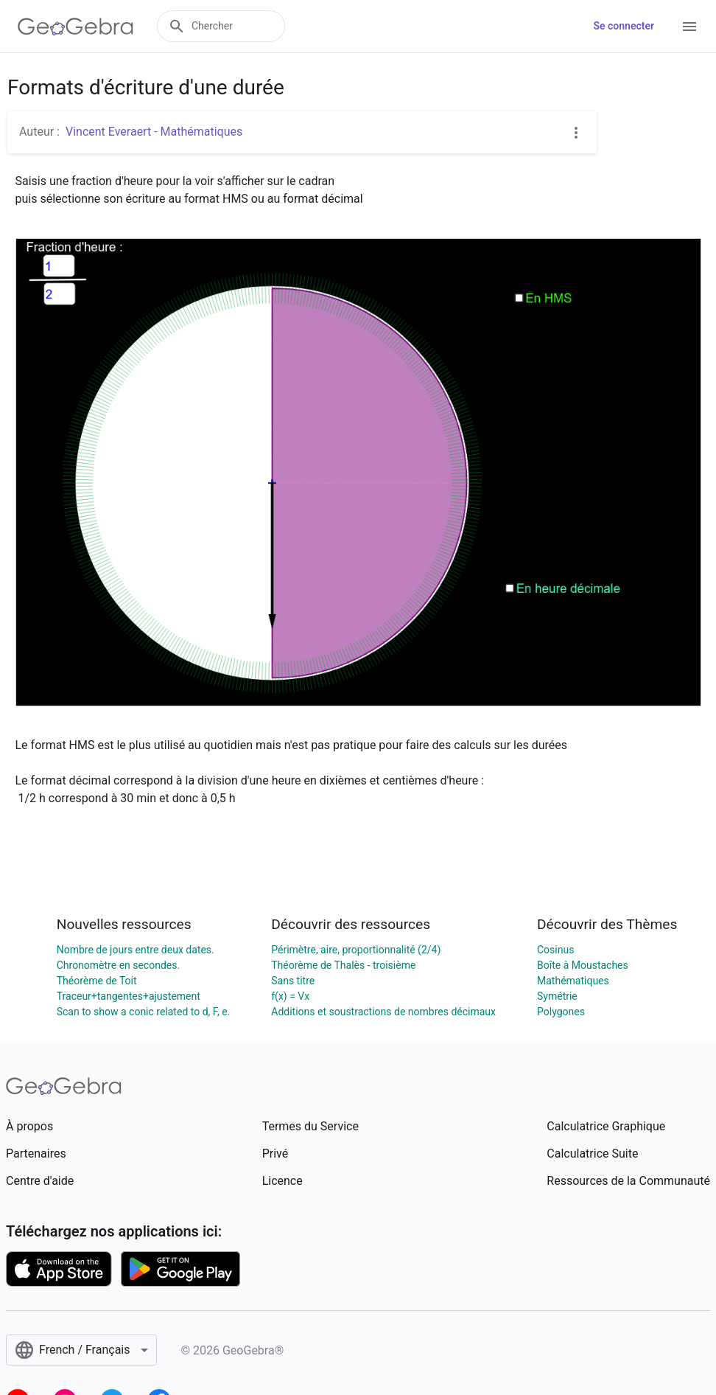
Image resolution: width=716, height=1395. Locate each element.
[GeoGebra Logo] (75, 26)
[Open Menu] (689, 26)
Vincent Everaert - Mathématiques (154, 132)
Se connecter (623, 26)
